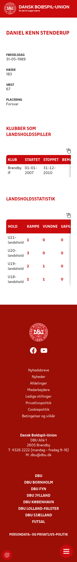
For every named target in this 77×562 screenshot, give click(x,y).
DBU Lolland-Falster (38, 509)
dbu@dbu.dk (41, 455)
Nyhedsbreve (38, 370)
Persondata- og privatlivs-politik (38, 534)
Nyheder (38, 377)
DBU (38, 476)
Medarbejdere (38, 390)
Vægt (10, 85)
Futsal (38, 522)
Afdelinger (38, 383)
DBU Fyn (38, 489)
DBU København (38, 502)
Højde (11, 70)
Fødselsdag (15, 55)
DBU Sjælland (38, 515)
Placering (14, 100)
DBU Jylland (38, 496)
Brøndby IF (15, 170)
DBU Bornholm (38, 482)
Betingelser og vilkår (38, 416)
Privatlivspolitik (38, 403)
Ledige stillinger (38, 396)
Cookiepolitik (38, 410)
